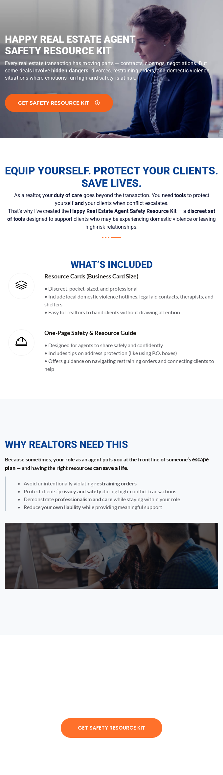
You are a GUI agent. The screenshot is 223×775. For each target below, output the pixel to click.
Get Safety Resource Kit (111, 727)
